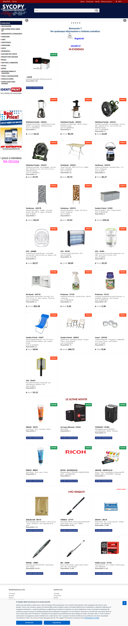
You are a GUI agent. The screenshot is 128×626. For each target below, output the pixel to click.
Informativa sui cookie (92, 618)
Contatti (11, 595)
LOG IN (14, 1)
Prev (26, 20)
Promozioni (90, 1)
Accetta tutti (29, 623)
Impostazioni (57, 623)
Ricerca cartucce (106, 1)
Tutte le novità (121, 489)
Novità (97, 1)
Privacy (11, 598)
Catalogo (56, 593)
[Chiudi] (125, 603)
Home (82, 1)
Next (124, 20)
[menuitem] (107, 1)
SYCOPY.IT (76, 46)
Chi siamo (12, 593)
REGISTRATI (6, 1)
